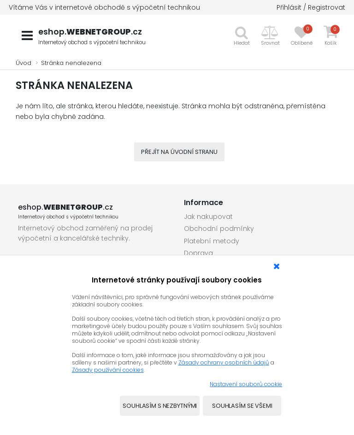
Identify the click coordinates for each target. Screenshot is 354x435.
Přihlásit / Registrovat (311, 7)
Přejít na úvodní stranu (179, 151)
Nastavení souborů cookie (246, 384)
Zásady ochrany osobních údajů (223, 362)
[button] (270, 35)
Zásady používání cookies (108, 370)
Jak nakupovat (208, 216)
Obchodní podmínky (219, 228)
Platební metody (211, 241)
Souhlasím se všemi (242, 405)
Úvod (23, 63)
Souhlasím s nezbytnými (160, 405)
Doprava (198, 253)
